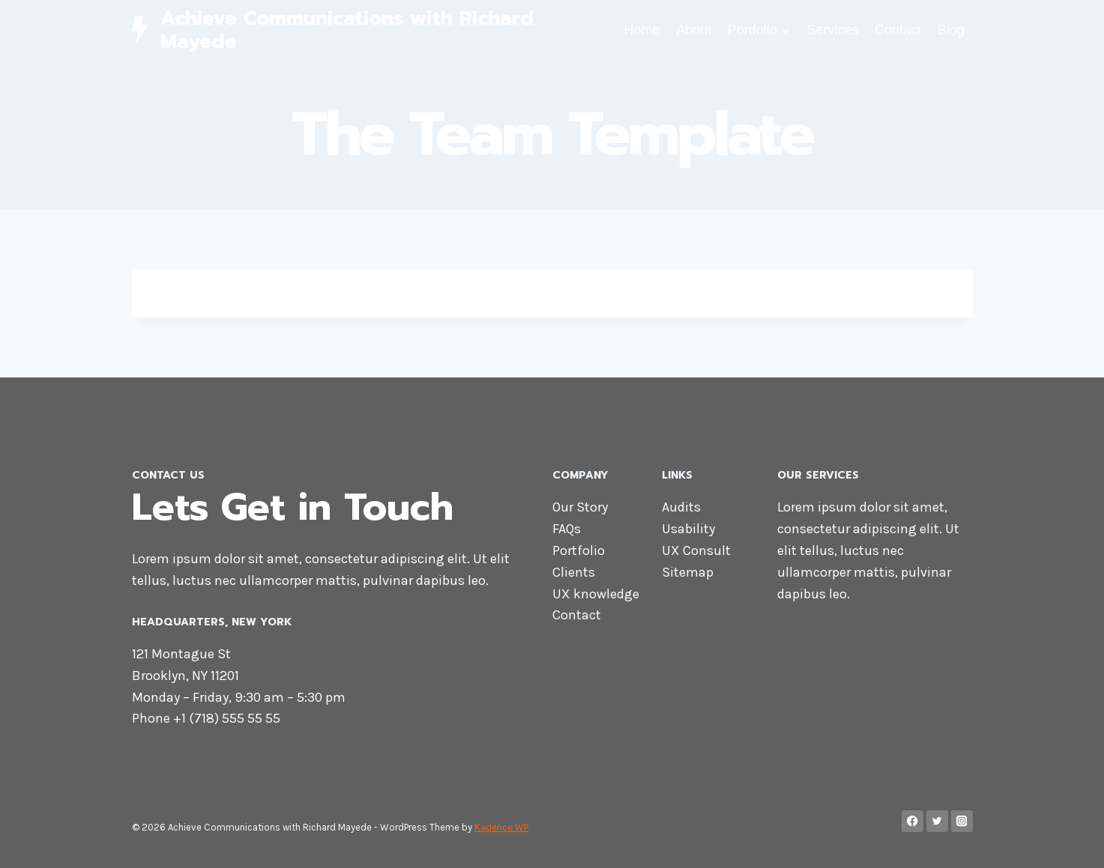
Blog (951, 29)
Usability (688, 529)
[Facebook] (912, 821)
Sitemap (688, 572)
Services (832, 29)
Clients (573, 572)
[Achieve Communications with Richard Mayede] (374, 30)
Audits (681, 507)
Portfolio (578, 550)
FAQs (566, 529)
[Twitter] (937, 821)
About (693, 29)
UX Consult (696, 550)
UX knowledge (595, 594)
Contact (898, 29)
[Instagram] (962, 821)
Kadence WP (501, 827)
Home (642, 29)
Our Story (580, 507)
